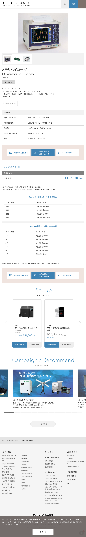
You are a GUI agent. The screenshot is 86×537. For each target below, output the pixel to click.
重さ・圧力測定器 (26, 474)
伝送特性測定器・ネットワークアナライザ (9, 468)
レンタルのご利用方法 (51, 476)
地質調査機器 (25, 486)
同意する (43, 532)
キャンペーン (49, 452)
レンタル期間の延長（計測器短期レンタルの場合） (53, 483)
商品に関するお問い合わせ (44, 152)
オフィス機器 (49, 461)
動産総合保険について (52, 492)
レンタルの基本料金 (51, 479)
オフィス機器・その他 (52, 457)
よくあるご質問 (72, 472)
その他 (23, 489)
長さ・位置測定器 (26, 477)
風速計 (23, 480)
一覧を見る (43, 424)
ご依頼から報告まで (73, 467)
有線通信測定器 (7, 493)
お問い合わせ (73, 4)
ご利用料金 (70, 458)
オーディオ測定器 (7, 484)
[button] (80, 323)
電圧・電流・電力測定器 (9, 455)
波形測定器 (8, 82)
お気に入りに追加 (10, 103)
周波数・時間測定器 (8, 464)
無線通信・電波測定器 (8, 478)
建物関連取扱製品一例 (52, 503)
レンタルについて (51, 472)
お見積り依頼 (67, 152)
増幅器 (23, 464)
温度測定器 (25, 461)
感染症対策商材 (50, 464)
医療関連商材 (49, 467)
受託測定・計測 (72, 452)
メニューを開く (82, 4)
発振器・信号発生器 (8, 475)
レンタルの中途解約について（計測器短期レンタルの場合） (54, 488)
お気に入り (70, 483)
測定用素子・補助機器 (8, 481)
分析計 (23, 483)
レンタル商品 (13, 440)
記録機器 (24, 458)
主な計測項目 (71, 455)
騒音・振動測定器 (26, 467)
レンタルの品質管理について (53, 495)
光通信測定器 (6, 490)
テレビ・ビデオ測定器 (8, 487)
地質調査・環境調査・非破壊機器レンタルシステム (53, 499)
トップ (3, 440)
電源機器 (24, 455)
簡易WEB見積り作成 (21, 152)
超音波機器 (25, 471)
